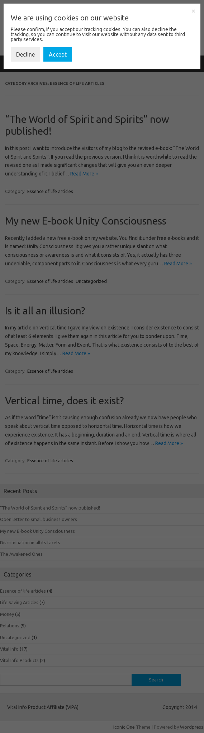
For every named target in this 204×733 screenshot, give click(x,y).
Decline (25, 54)
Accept (58, 54)
